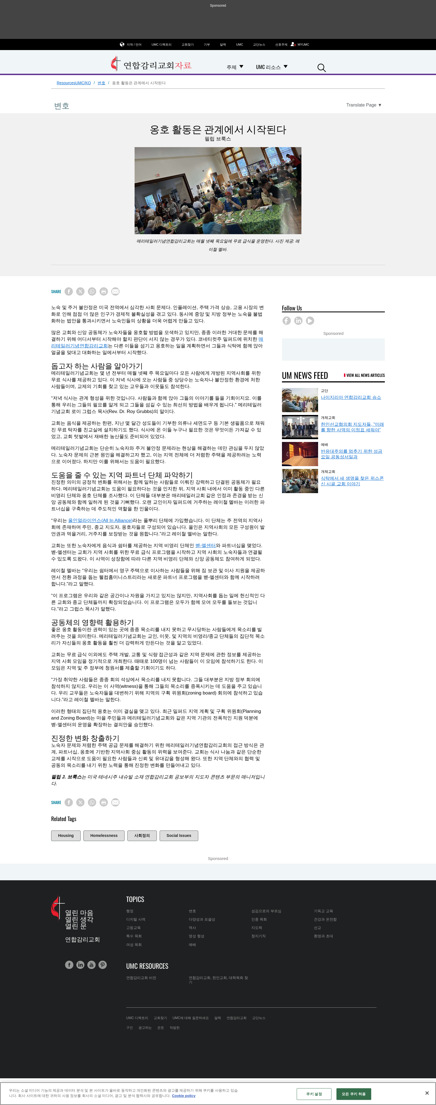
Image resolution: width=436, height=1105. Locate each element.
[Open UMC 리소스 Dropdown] (286, 67)
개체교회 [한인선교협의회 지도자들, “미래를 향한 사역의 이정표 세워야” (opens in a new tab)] (328, 417)
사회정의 (142, 835)
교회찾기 (188, 44)
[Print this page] (104, 291)
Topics (135, 899)
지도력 (256, 928)
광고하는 (145, 1028)
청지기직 (258, 936)
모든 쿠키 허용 (354, 1094)
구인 (129, 1028)
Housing (66, 835)
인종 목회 (259, 919)
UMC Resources (147, 965)
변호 (101, 83)
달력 (223, 44)
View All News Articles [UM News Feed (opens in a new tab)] (365, 375)
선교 (317, 928)
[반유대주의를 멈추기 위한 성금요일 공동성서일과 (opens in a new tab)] (300, 454)
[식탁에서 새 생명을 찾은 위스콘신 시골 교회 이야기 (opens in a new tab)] (300, 481)
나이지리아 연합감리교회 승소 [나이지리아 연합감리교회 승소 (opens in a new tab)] (351, 397)
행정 (129, 911)
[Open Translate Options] (364, 105)
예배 (192, 945)
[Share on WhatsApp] (92, 291)
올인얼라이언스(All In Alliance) (100, 520)
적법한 (175, 1028)
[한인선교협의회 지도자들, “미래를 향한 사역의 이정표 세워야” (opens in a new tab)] (300, 427)
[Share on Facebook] (69, 291)
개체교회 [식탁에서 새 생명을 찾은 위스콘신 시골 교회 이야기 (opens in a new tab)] (328, 471)
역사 (192, 928)
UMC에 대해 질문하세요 (191, 1018)
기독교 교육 (323, 911)
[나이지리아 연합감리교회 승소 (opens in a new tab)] (300, 400)
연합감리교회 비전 (141, 978)
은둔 (160, 1028)
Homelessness (104, 835)
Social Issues (179, 835)
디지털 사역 (135, 919)
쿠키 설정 (314, 1094)
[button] (322, 67)
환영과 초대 (323, 936)
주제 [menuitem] (232, 66)
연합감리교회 (237, 1018)
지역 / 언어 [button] (134, 44)
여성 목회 (134, 945)
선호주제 (281, 44)
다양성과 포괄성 (202, 919)
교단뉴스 (259, 44)
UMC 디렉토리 (162, 44)
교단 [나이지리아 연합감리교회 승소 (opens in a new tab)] (324, 390)
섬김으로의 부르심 (266, 911)
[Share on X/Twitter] (80, 291)
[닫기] (427, 1093)
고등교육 (133, 928)
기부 (207, 44)
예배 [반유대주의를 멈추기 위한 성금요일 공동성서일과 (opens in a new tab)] (324, 444)
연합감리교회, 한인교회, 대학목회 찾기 (218, 980)
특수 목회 (134, 936)
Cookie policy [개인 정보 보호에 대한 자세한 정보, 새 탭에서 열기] (183, 1096)
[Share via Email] (115, 291)
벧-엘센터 (205, 545)
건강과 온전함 (325, 919)
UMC (239, 44)
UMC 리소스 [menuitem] (268, 66)
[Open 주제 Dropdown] (241, 67)
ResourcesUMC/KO (74, 83)
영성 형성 (196, 936)
